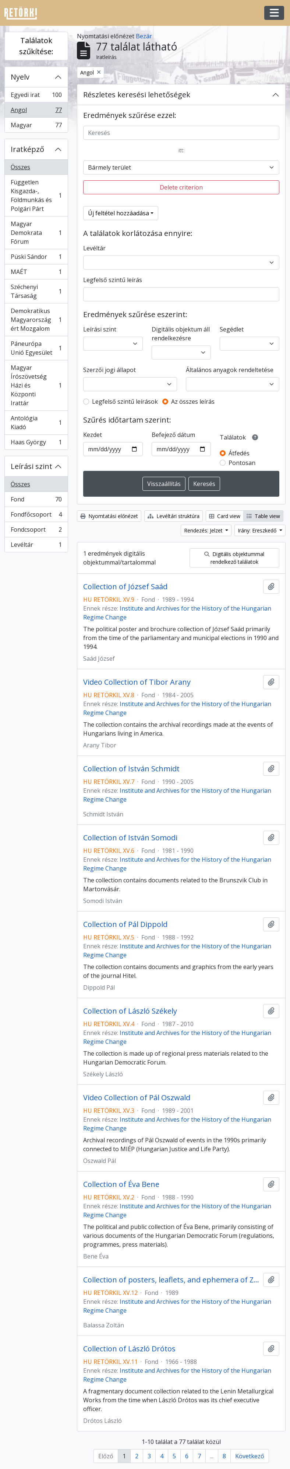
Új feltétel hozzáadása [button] (118, 213)
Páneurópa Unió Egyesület (36, 348)
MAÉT (36, 273)
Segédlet (232, 329)
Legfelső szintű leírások (125, 401)
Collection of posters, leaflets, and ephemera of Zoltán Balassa (171, 1279)
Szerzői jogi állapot (109, 370)
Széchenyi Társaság (36, 291)
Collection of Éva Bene (121, 1184)
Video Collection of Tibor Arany (137, 682)
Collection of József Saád (125, 586)
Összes (20, 167)
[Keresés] (181, 133)
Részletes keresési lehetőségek (136, 95)
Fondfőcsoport (36, 516)
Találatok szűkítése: (36, 45)
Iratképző (27, 149)
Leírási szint (31, 466)
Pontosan (242, 463)
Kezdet (92, 435)
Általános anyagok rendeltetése (229, 370)
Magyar (36, 126)
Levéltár (36, 546)
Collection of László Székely (130, 1011)
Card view (224, 516)
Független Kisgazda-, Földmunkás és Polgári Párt (36, 195)
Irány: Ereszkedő (258, 530)
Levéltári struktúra (173, 516)
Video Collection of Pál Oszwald (136, 1097)
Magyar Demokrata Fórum (36, 233)
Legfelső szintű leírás (112, 280)
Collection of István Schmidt (131, 768)
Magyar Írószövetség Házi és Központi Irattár (36, 385)
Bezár (144, 36)
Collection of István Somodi (130, 837)
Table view (263, 516)
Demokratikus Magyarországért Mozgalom (36, 320)
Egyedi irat (36, 96)
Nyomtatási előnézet (109, 516)
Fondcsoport (36, 531)
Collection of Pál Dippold (125, 924)
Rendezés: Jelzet (204, 530)
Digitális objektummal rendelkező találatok (234, 558)
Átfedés (239, 453)
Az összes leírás (193, 401)
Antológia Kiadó (36, 422)
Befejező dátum (173, 435)
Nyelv (20, 77)
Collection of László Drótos (129, 1348)
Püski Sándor (36, 258)
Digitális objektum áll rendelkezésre (181, 333)
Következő (249, 1456)
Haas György (36, 443)
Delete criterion (181, 187)
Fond (36, 501)
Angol (36, 111)
